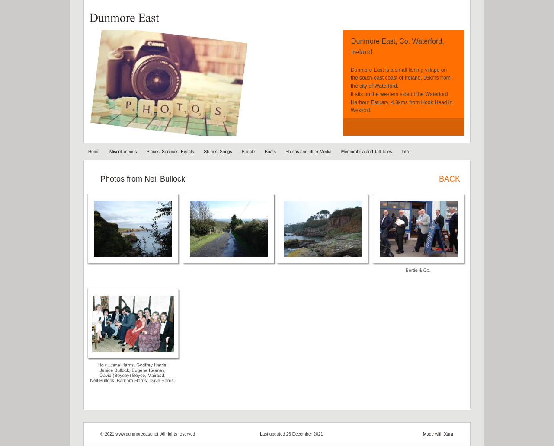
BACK (449, 179)
